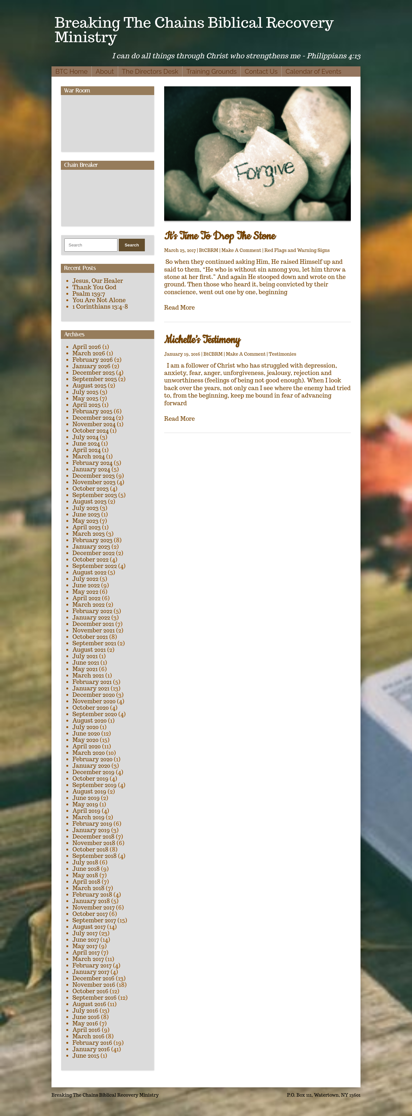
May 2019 (85, 804)
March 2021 (88, 675)
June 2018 (86, 868)
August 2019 (89, 791)
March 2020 (88, 752)
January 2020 (91, 765)
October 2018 (90, 849)
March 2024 (88, 456)
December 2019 (93, 772)
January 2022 (91, 617)
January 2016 (91, 1049)
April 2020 (86, 746)
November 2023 (94, 482)
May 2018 (85, 875)
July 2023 (85, 508)
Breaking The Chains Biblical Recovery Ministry (194, 29)
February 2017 (92, 965)
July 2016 (85, 1010)
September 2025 (94, 379)
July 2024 (85, 437)
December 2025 (93, 372)
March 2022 (88, 604)
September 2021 (94, 643)
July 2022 (85, 578)
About (105, 71)
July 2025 (85, 392)
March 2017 (88, 959)
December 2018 (93, 836)
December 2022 (93, 553)
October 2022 (90, 559)
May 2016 (85, 1023)
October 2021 (90, 636)
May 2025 (85, 398)
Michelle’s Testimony (202, 340)
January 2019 (91, 830)
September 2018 (94, 856)
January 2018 (91, 901)
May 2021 (85, 669)
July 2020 (85, 727)
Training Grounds (211, 71)
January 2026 (91, 366)
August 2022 (89, 572)
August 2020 (89, 720)
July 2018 (85, 862)
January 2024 (91, 469)
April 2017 (86, 952)
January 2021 (90, 688)
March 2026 (88, 353)
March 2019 (88, 817)
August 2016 (89, 1004)
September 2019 (94, 785)
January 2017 (90, 972)
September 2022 (94, 566)
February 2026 (92, 359)
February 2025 (92, 411)
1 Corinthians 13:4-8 (100, 306)
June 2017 (85, 939)
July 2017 (85, 933)
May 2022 (85, 591)
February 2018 (92, 894)
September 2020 (94, 714)
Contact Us (261, 71)
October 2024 (90, 430)
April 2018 (86, 881)
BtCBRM (208, 250)
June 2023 (86, 514)
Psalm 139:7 (88, 293)
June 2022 (86, 585)
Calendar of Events (313, 71)
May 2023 (85, 520)
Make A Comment (241, 250)
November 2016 (93, 984)
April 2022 (86, 598)
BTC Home (71, 71)
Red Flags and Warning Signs (297, 250)
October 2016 (90, 991)
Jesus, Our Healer (97, 280)
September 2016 (94, 997)
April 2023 (86, 527)
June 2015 (85, 1055)
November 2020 (94, 701)
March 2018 (88, 888)
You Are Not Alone (99, 300)
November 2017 (93, 907)
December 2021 (93, 624)
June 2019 (86, 798)
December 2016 (93, 978)
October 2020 (90, 707)
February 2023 (92, 540)
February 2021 (92, 682)
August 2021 (89, 649)
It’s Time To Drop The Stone (219, 236)
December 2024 (93, 417)
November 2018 (93, 843)
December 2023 (93, 475)
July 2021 (85, 656)
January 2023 (91, 546)
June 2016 (86, 1017)
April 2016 (86, 1030)
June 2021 (85, 662)
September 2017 (94, 920)
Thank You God (94, 287)
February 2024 (92, 463)
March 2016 (88, 1036)
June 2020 (86, 733)
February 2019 (92, 823)
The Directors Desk (150, 71)
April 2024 (86, 450)
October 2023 (90, 488)
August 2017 (89, 926)
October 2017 (90, 914)
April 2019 (86, 810)
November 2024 (94, 424)
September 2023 (94, 495)
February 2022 (92, 611)
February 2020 (92, 759)
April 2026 (86, 347)
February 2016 (92, 1042)
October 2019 (90, 778)
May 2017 (85, 946)
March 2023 (88, 533)
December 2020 (93, 694)
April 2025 (86, 405)
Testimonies (282, 354)
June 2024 (86, 443)
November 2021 (93, 630)
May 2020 (85, 740)
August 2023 (89, 501)
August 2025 (89, 385)
